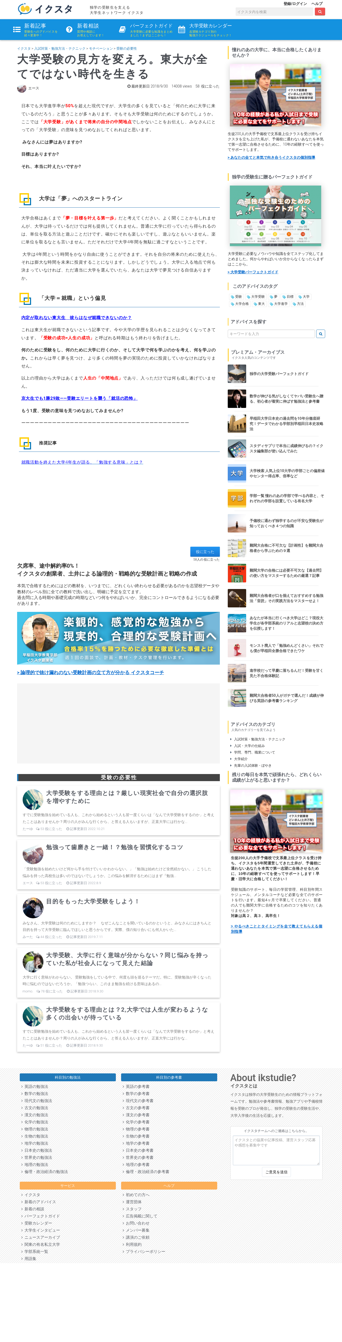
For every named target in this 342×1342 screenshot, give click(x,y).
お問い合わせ (136, 1223)
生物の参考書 (136, 1136)
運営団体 (132, 1202)
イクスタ (24, 48)
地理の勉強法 (34, 1164)
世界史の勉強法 (36, 1157)
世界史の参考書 (138, 1157)
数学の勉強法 (34, 1093)
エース (33, 88)
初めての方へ (136, 1194)
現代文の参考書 (138, 1100)
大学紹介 (239, 759)
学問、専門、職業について (252, 752)
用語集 (28, 1258)
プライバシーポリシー (144, 1251)
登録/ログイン (295, 4)
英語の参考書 (136, 1086)
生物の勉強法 (34, 1136)
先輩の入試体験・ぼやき (251, 765)
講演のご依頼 (136, 1237)
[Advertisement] (118, 510)
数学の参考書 (136, 1093)
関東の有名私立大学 (40, 1244)
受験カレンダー (36, 1223)
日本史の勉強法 (36, 1150)
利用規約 (132, 1244)
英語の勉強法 (34, 1086)
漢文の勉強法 (34, 1115)
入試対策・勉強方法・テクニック (60, 48)
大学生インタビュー (40, 1230)
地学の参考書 (136, 1143)
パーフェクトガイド (40, 1216)
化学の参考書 (136, 1122)
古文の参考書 (136, 1107)
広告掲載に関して (140, 1216)
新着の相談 (32, 1209)
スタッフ (132, 1209)
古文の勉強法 (34, 1107)
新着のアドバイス (38, 1202)
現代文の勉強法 (36, 1100)
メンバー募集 (136, 1230)
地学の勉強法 (34, 1143)
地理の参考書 (136, 1164)
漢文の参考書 (136, 1115)
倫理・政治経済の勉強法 (44, 1171)
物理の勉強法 (34, 1129)
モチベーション (101, 48)
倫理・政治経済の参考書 (146, 1171)
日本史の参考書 (138, 1150)
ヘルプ (317, 4)
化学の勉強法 (34, 1122)
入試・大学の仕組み (247, 746)
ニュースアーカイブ (40, 1237)
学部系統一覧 (34, 1251)
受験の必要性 (126, 48)
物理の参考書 (136, 1129)
